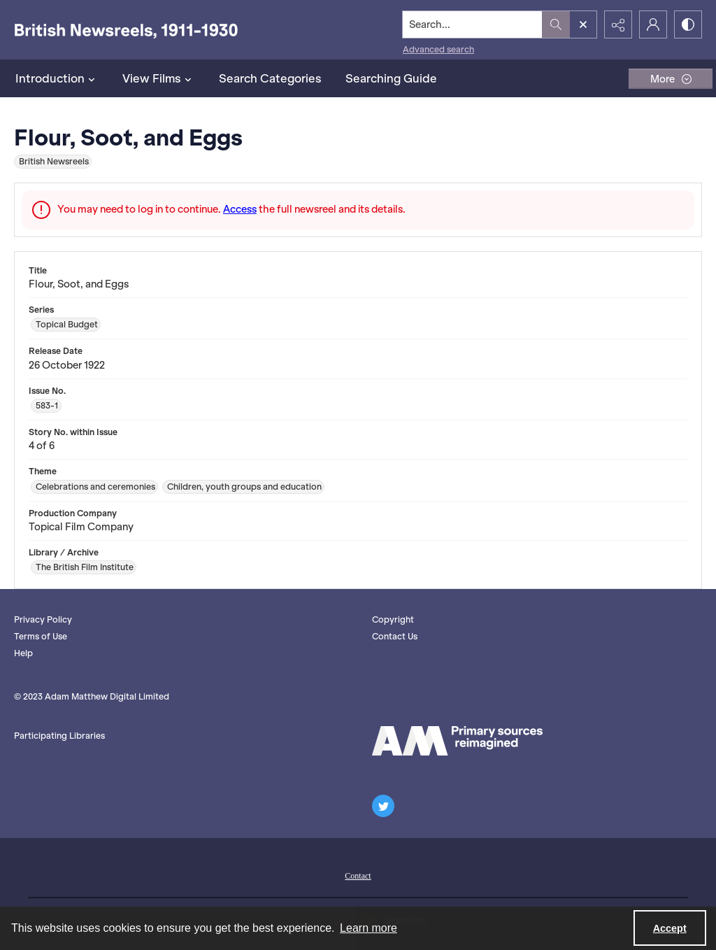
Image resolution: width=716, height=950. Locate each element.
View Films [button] (158, 78)
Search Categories (270, 78)
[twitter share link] (383, 806)
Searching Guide (391, 78)
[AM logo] (457, 741)
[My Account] (653, 24)
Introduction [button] (57, 78)
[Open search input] (583, 24)
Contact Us (394, 636)
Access (240, 209)
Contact (358, 876)
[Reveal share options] (618, 24)
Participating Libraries (59, 735)
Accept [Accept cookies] (670, 928)
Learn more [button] (368, 928)
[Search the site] (472, 24)
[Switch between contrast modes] (688, 24)
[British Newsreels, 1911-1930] (126, 30)
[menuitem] (358, 874)
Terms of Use (40, 636)
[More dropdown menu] (671, 79)
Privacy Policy (43, 619)
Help (23, 653)
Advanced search (438, 49)
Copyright (393, 619)
